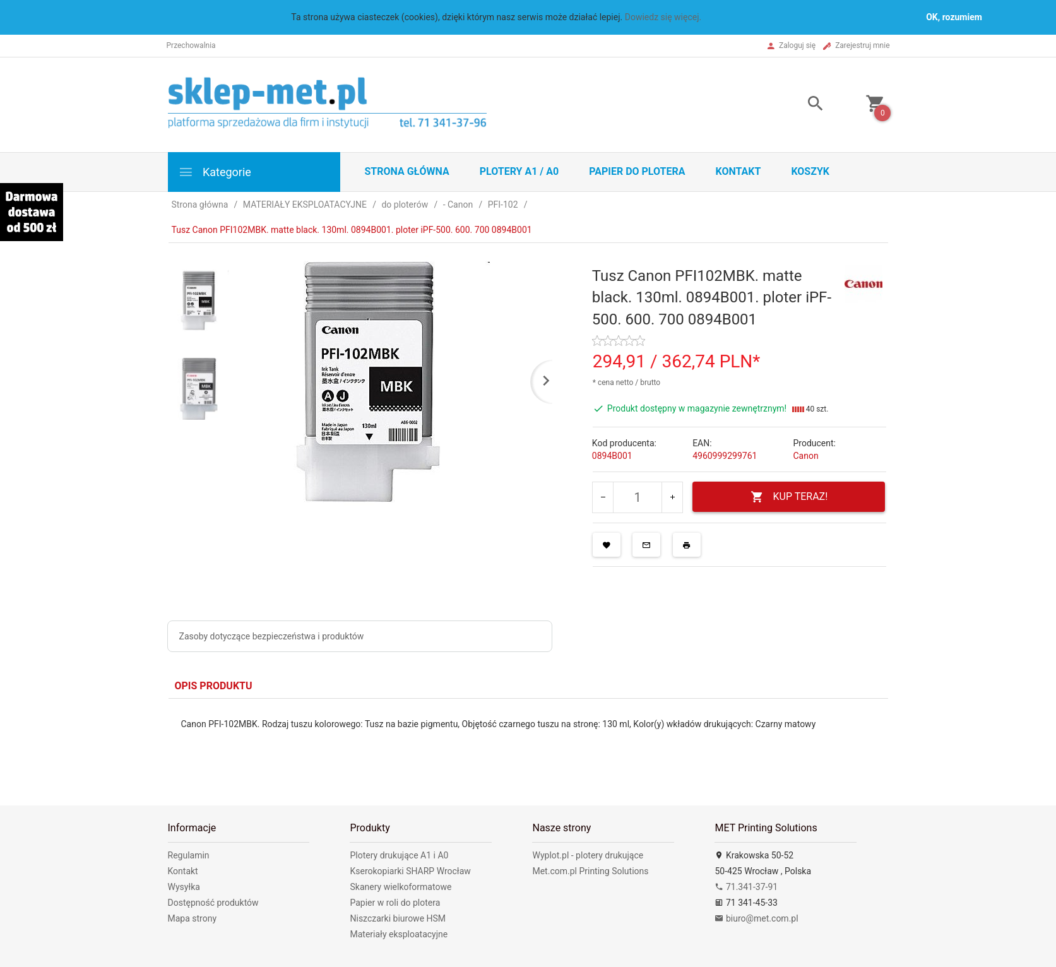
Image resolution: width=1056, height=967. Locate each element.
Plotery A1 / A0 (519, 171)
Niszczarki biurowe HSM (398, 918)
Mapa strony (192, 918)
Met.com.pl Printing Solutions (590, 871)
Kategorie (214, 172)
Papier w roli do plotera (395, 903)
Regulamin (189, 855)
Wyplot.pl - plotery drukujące (587, 855)
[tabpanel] (528, 742)
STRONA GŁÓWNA (407, 171)
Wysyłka (184, 887)
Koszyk (810, 171)
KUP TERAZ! (789, 497)
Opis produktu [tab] (213, 686)
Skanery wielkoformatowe (400, 887)
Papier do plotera (637, 171)
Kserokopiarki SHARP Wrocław (410, 871)
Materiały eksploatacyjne (399, 934)
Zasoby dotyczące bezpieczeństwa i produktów (271, 636)
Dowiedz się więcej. (663, 17)
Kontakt (738, 171)
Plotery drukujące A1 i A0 (399, 855)
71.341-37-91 (746, 887)
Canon (805, 456)
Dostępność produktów (213, 903)
